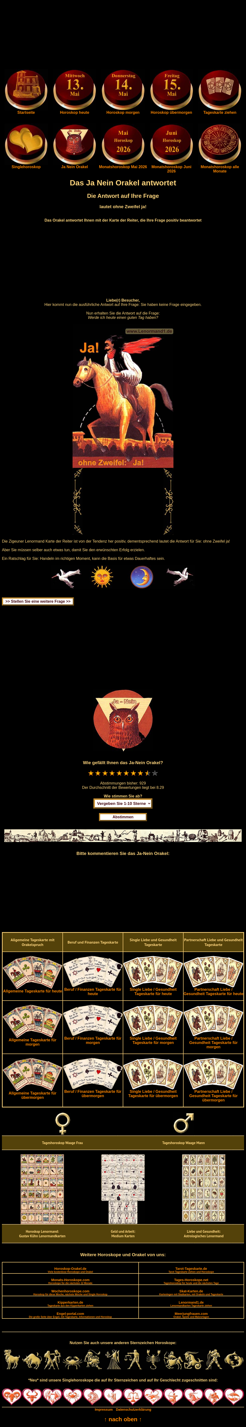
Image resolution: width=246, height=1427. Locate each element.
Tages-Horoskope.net (191, 1281)
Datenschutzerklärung (133, 1409)
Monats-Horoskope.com (70, 1281)
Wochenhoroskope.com (70, 1292)
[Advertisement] (123, 35)
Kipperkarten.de (70, 1304)
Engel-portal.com (70, 1315)
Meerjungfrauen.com (191, 1315)
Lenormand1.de (191, 1304)
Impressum (104, 1409)
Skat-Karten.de (191, 1292)
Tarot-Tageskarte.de (191, 1270)
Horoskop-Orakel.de (70, 1270)
